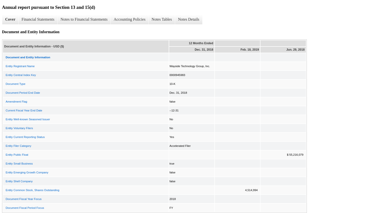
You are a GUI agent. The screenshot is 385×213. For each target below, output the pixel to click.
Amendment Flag (16, 101)
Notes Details (188, 19)
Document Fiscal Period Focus (25, 207)
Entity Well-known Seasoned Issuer (28, 119)
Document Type (15, 83)
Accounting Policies (129, 19)
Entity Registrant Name (20, 66)
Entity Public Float (17, 154)
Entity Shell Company (19, 181)
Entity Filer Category (18, 145)
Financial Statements (38, 19)
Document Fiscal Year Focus (23, 199)
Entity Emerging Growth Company (27, 172)
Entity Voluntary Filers (19, 128)
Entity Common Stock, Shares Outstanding (32, 190)
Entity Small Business (19, 163)
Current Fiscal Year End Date (24, 110)
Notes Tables (161, 19)
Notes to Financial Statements (84, 19)
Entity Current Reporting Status (25, 137)
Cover (10, 19)
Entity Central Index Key (21, 75)
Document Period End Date (23, 92)
